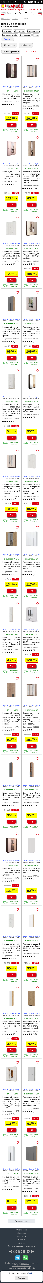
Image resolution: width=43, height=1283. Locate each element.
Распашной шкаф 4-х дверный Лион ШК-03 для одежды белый (31, 565)
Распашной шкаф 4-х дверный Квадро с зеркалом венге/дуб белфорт (31, 255)
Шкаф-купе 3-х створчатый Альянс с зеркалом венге (11, 96)
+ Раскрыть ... (7, 39)
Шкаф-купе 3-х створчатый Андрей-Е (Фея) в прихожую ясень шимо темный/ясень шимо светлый (31, 718)
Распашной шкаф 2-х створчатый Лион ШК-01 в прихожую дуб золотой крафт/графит (11, 331)
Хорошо (21, 1278)
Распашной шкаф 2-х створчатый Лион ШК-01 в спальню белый (11, 1180)
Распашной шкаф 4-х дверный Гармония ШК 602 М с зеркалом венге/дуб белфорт (11, 488)
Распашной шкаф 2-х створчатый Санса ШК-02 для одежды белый (31, 947)
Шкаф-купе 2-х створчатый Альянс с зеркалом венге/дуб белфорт (31, 408)
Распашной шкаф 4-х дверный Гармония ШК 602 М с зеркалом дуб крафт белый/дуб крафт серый (11, 1102)
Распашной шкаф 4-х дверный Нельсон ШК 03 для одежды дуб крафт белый (11, 255)
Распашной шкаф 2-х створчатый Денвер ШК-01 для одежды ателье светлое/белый (31, 1101)
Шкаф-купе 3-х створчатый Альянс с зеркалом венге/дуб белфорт (11, 871)
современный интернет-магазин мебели (21, 9)
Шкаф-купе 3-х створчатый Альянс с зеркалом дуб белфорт (11, 175)
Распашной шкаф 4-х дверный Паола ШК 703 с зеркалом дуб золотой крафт (11, 565)
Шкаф (12, 6)
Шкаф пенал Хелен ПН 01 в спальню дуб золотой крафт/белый (11, 1025)
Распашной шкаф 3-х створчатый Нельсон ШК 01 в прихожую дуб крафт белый (31, 488)
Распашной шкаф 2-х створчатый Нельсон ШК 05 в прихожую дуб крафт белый (11, 948)
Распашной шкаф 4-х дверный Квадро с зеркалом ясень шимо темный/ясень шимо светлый (31, 331)
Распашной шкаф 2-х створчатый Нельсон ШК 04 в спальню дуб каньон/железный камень (31, 177)
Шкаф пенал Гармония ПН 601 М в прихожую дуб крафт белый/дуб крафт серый (11, 642)
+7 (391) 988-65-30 (33, 1)
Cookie (30, 1273)
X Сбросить (26, 45)
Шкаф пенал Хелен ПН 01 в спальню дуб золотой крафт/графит (11, 796)
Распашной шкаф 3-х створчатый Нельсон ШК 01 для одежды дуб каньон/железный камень (11, 718)
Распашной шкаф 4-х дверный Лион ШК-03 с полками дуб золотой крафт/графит (31, 1181)
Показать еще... (21, 1221)
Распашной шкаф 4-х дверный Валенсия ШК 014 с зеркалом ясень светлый (31, 641)
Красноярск (8, 2)
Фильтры (9, 45)
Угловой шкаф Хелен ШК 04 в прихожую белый (31, 870)
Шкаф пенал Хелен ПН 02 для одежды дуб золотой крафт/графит (31, 796)
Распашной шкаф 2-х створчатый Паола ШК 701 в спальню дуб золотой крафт (31, 1025)
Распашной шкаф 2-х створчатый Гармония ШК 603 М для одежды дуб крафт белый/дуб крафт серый (11, 410)
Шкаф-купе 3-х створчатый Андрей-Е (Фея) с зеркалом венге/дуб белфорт (31, 98)
